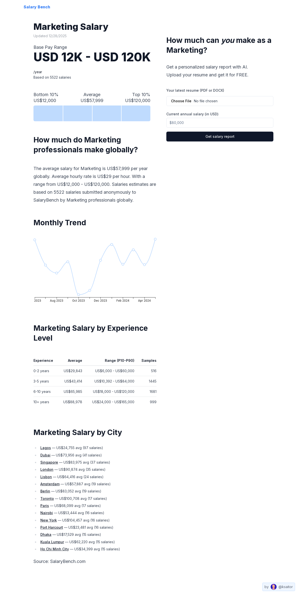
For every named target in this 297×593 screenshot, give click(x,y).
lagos (45, 448)
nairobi (46, 513)
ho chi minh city (54, 549)
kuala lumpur (52, 542)
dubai (45, 455)
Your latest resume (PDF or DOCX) (195, 90)
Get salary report (219, 136)
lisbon (46, 477)
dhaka (45, 534)
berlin (45, 491)
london (46, 469)
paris (44, 506)
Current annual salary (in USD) (192, 114)
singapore (49, 462)
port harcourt (51, 527)
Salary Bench (37, 6)
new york (48, 520)
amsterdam (50, 484)
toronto (47, 498)
